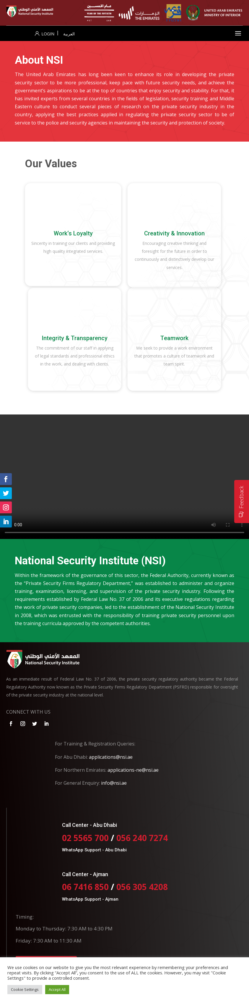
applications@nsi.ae (111, 757)
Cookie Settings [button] (25, 989)
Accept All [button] (57, 989)
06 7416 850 (85, 886)
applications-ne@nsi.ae (133, 770)
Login (44, 34)
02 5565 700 (86, 837)
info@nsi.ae (114, 783)
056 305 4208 (142, 886)
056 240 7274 (142, 837)
